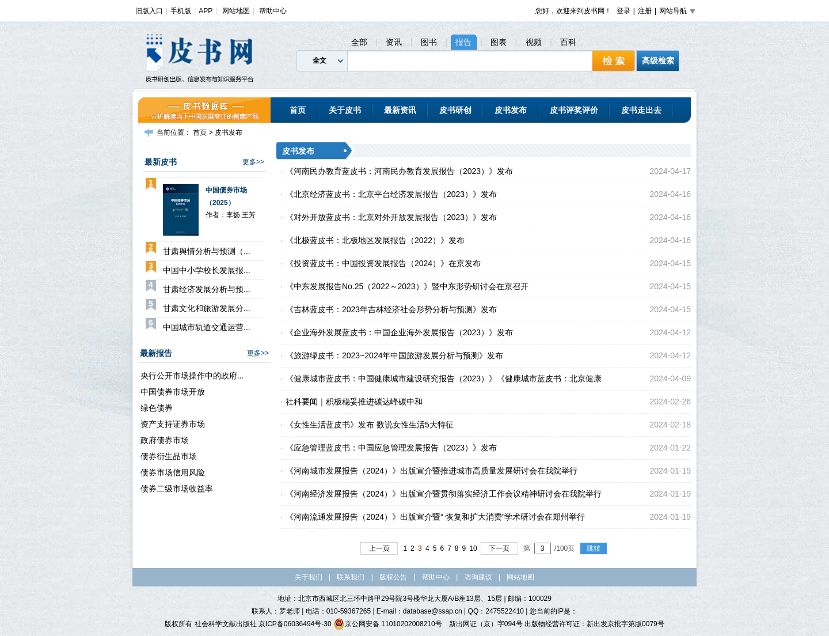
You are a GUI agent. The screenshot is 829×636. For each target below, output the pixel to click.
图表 (498, 42)
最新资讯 (400, 110)
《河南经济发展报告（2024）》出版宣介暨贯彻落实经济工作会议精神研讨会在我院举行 (444, 493)
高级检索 (658, 60)
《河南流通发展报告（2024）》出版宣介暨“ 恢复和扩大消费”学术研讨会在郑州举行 (435, 516)
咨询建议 (478, 577)
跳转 (593, 548)
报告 (463, 42)
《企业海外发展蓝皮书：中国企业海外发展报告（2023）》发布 (399, 332)
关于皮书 (345, 110)
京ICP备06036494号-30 (295, 624)
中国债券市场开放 (172, 391)
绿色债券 (156, 407)
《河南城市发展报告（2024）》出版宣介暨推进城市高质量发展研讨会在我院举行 (431, 470)
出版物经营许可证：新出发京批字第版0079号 (594, 624)
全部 (359, 42)
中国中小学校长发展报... (206, 270)
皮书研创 (455, 110)
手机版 (180, 11)
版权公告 (393, 577)
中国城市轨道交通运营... (206, 327)
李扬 (233, 215)
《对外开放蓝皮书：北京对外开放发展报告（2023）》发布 (391, 217)
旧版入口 (149, 11)
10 (473, 548)
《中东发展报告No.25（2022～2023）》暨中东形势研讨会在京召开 (407, 286)
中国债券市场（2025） (226, 196)
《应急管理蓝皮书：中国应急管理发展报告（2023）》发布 (391, 447)
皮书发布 (511, 110)
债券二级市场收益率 (176, 488)
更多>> (253, 162)
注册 (645, 11)
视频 (534, 42)
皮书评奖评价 (574, 110)
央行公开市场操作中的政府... (192, 375)
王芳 (249, 215)
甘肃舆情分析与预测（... (206, 251)
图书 (429, 42)
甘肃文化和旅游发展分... (206, 308)
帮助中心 (273, 11)
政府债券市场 (164, 440)
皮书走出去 (641, 110)
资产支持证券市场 (172, 424)
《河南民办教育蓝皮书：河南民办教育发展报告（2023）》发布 (399, 171)
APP (205, 11)
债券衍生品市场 (168, 456)
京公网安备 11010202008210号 (387, 624)
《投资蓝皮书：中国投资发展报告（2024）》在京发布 (383, 263)
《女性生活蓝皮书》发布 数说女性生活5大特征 (370, 424)
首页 (298, 110)
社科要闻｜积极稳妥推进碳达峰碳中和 (354, 401)
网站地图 (236, 11)
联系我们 (350, 577)
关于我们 (308, 577)
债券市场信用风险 (172, 472)
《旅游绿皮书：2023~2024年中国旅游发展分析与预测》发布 (394, 355)
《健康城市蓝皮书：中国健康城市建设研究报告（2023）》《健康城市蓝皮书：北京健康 (444, 378)
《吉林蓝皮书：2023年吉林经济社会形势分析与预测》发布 (391, 309)
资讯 (394, 42)
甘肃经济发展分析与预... (206, 289)
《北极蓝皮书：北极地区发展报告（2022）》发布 (375, 240)
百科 (568, 42)
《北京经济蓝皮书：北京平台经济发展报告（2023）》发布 (391, 194)
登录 (623, 11)
